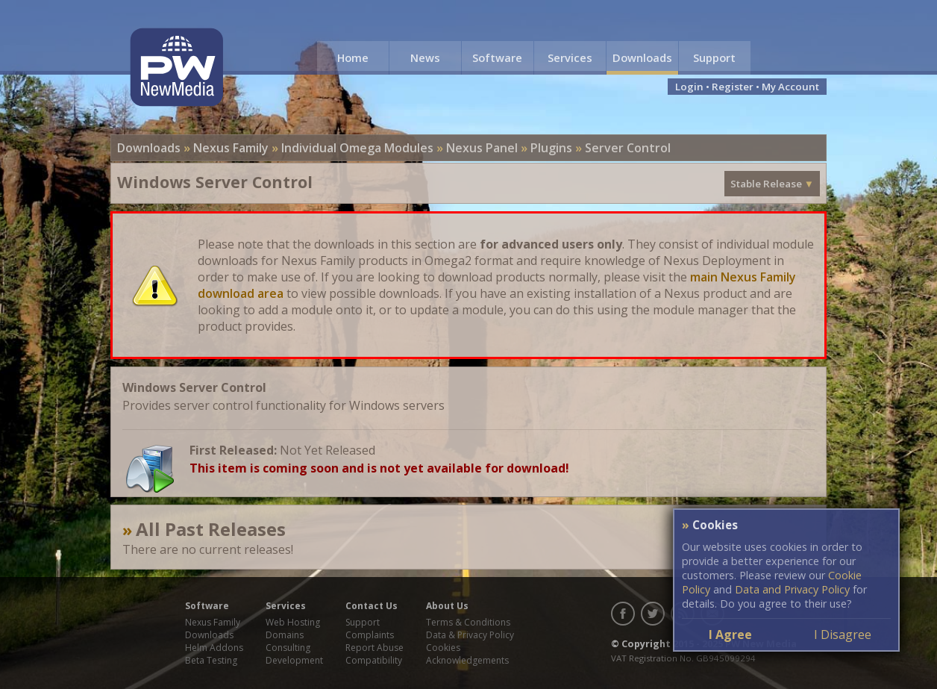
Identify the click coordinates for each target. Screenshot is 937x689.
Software (497, 57)
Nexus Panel (482, 148)
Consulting (288, 647)
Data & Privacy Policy (470, 635)
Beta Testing (211, 660)
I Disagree (842, 634)
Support (714, 57)
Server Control (628, 148)
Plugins (551, 148)
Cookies (443, 647)
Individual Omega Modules (357, 148)
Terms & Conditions (468, 622)
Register (732, 86)
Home (353, 57)
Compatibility (373, 660)
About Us (447, 605)
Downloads (642, 57)
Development (294, 660)
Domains (285, 635)
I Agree (730, 634)
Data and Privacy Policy (792, 589)
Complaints (369, 635)
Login (689, 86)
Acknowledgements (467, 660)
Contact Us (371, 605)
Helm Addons (214, 647)
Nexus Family (231, 148)
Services (570, 57)
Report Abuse (374, 647)
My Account (790, 86)
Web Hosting (293, 622)
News (425, 57)
